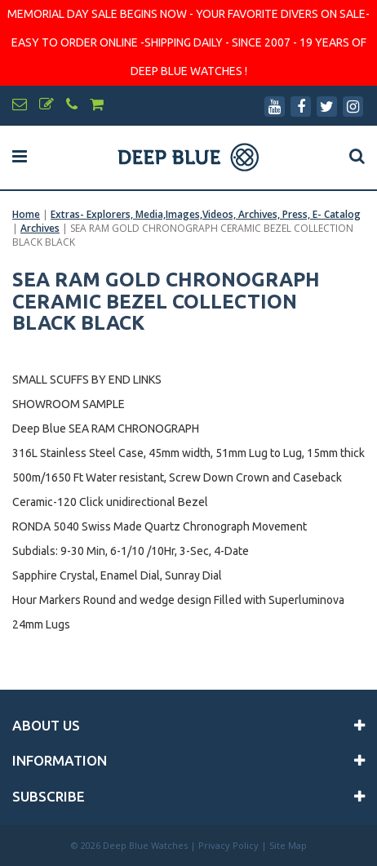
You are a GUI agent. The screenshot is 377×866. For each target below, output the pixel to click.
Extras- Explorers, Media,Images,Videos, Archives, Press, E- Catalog (206, 214)
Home (26, 214)
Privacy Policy (228, 845)
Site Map (288, 845)
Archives (40, 228)
